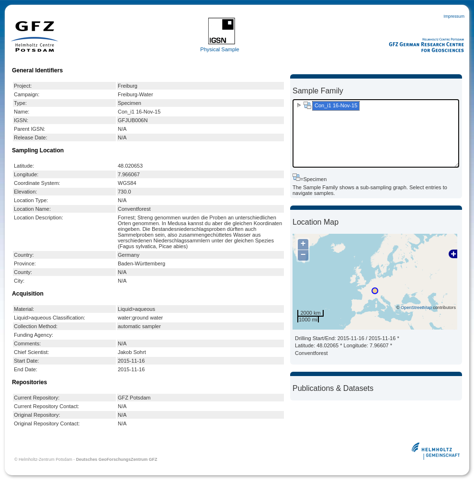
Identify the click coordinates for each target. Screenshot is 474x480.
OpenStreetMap (416, 307)
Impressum (453, 16)
